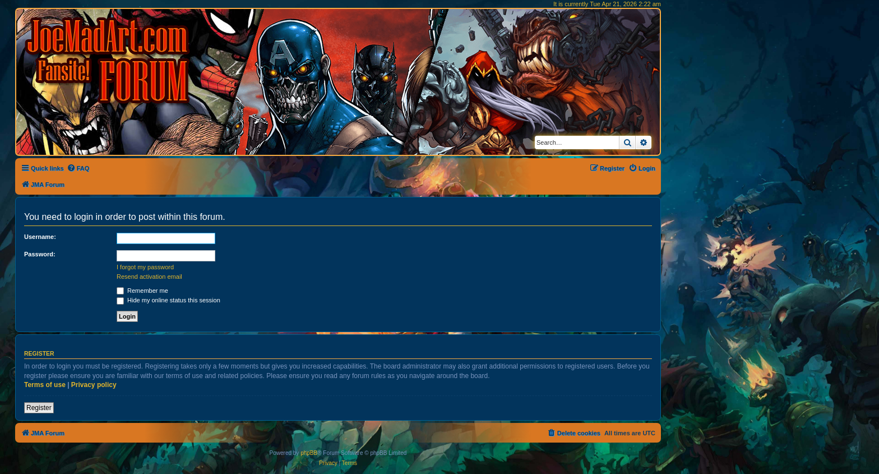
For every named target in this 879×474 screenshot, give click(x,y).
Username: (40, 236)
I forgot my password (145, 267)
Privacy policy (94, 385)
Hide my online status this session (168, 300)
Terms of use (45, 385)
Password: (39, 254)
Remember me (142, 290)
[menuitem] (78, 168)
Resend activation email (149, 276)
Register (39, 408)
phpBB (308, 453)
